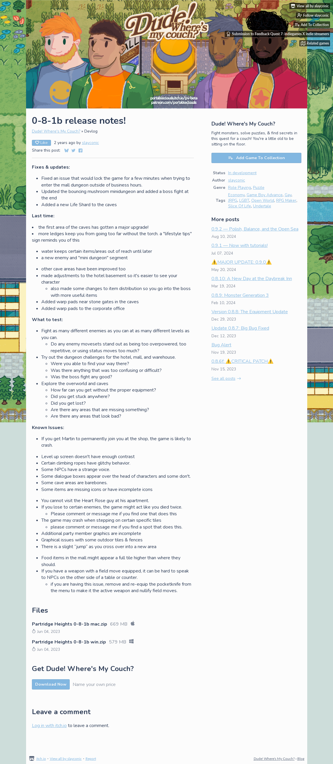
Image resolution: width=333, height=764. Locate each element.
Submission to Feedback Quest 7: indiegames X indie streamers (277, 34)
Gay (288, 195)
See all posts (223, 378)
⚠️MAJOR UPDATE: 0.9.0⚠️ (241, 262)
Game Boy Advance (265, 195)
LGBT (244, 200)
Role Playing (239, 187)
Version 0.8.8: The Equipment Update (249, 312)
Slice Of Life (239, 206)
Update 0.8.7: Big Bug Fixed (240, 328)
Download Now (50, 684)
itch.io (41, 758)
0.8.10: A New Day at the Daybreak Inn (251, 278)
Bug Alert (221, 345)
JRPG (232, 200)
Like (41, 142)
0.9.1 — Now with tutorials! (239, 245)
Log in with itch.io (49, 725)
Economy (236, 195)
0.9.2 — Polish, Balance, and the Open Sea (254, 229)
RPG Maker (286, 200)
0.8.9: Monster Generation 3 (240, 295)
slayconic (90, 142)
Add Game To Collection (256, 158)
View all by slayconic (66, 758)
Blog (300, 758)
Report (91, 758)
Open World (262, 200)
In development (242, 173)
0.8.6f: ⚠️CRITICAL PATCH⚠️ (242, 361)
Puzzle (258, 187)
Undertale (262, 206)
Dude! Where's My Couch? (56, 131)
